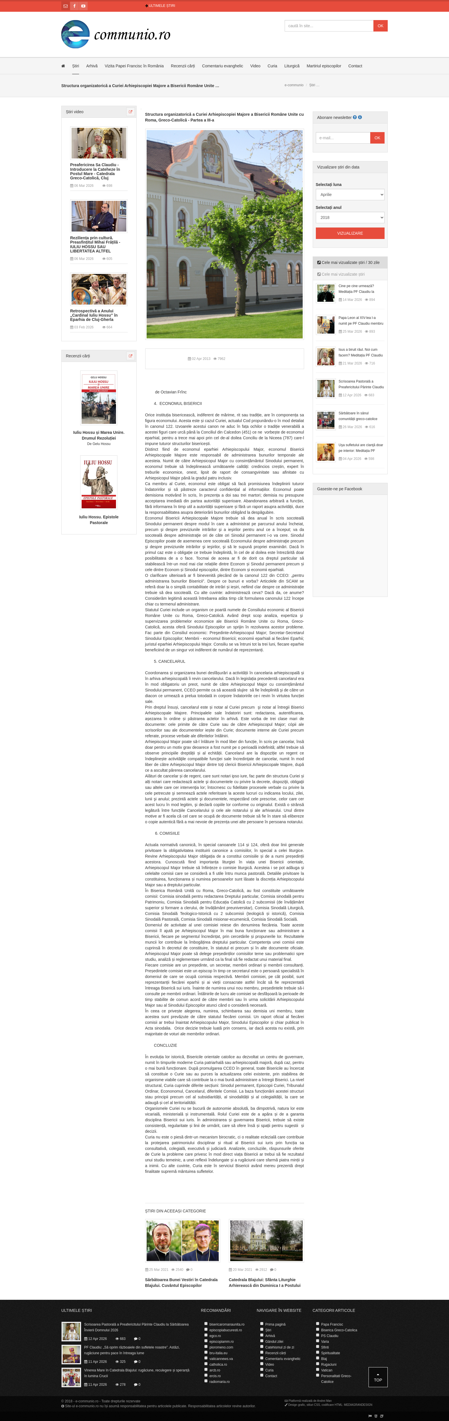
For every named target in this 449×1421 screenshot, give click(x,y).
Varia (325, 1342)
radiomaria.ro (220, 1382)
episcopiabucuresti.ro (226, 1330)
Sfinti (325, 1347)
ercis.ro (215, 1376)
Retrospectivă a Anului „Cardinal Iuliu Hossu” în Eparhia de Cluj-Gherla (94, 315)
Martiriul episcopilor (324, 66)
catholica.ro (218, 1365)
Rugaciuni (328, 1365)
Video (255, 66)
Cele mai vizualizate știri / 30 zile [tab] (348, 262)
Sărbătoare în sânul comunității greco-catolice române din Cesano (358, 419)
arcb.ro (215, 1370)
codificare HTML (332, 1404)
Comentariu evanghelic (222, 66)
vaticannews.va (221, 1359)
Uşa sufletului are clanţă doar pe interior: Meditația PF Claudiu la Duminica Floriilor (361, 450)
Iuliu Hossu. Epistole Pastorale (99, 520)
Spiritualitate (330, 1353)
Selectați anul (329, 207)
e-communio (294, 85)
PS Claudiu (329, 1336)
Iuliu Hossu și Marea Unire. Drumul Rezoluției (99, 435)
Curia (272, 66)
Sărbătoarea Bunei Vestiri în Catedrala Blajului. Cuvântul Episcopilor (181, 1282)
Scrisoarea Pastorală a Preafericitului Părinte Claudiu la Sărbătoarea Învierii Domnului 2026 (136, 1327)
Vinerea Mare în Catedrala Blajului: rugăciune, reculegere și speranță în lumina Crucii (136, 1373)
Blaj (324, 1359)
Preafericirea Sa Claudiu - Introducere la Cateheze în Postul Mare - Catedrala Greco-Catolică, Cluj (95, 171)
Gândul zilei (274, 1342)
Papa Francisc (332, 1324)
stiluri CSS (313, 1404)
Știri (75, 66)
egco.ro (215, 1336)
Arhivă (92, 66)
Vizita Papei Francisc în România (134, 66)
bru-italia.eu (219, 1353)
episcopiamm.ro (222, 1342)
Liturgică (292, 66)
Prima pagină (275, 1324)
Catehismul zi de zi (279, 1347)
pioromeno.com (221, 1347)
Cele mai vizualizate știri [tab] (341, 274)
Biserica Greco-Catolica (339, 1330)
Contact (355, 66)
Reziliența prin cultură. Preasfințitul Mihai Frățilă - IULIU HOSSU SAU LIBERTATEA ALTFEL (95, 244)
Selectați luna (329, 184)
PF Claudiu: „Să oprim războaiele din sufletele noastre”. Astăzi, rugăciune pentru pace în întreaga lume (132, 1350)
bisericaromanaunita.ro (227, 1324)
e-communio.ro (87, 1401)
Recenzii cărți (183, 66)
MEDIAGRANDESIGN (358, 1404)
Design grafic (296, 1404)
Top (378, 1377)
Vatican (326, 1370)
